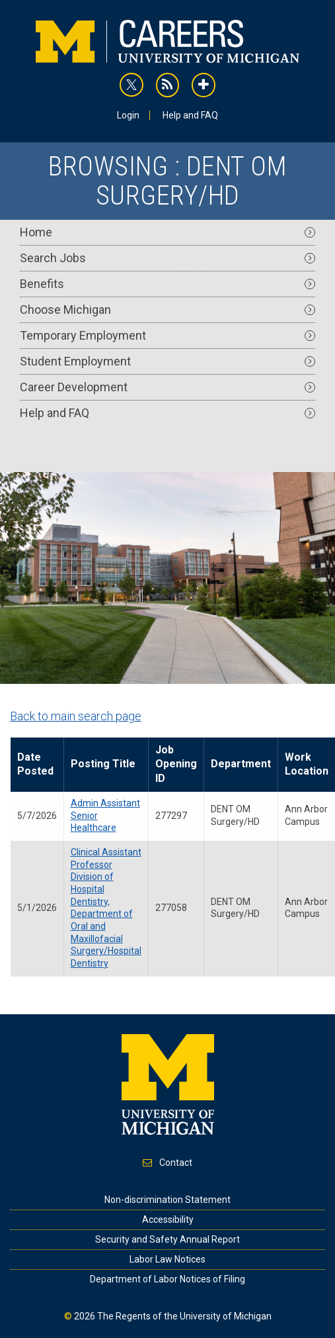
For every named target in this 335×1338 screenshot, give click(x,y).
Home (167, 232)
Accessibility (168, 1219)
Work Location (306, 764)
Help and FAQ (190, 115)
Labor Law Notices (167, 1259)
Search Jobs (167, 258)
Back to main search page (75, 716)
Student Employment (167, 361)
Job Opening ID (176, 764)
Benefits (167, 284)
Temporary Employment (167, 335)
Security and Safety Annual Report (167, 1239)
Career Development (167, 387)
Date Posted (35, 764)
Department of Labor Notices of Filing (167, 1279)
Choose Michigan (167, 309)
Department (241, 763)
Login (128, 115)
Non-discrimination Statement (167, 1199)
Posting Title (103, 763)
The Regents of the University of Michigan (184, 1316)
